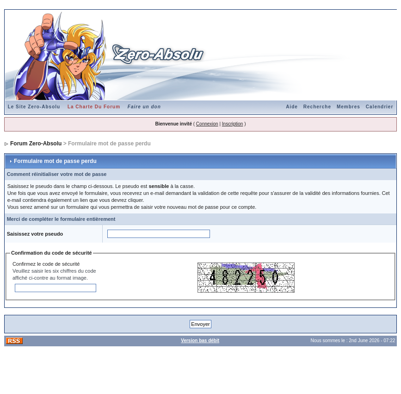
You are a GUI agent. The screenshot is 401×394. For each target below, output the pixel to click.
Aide (292, 106)
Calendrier (379, 106)
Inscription (232, 123)
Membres (348, 106)
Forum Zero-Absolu (36, 143)
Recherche (317, 106)
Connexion (207, 123)
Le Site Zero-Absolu (34, 106)
